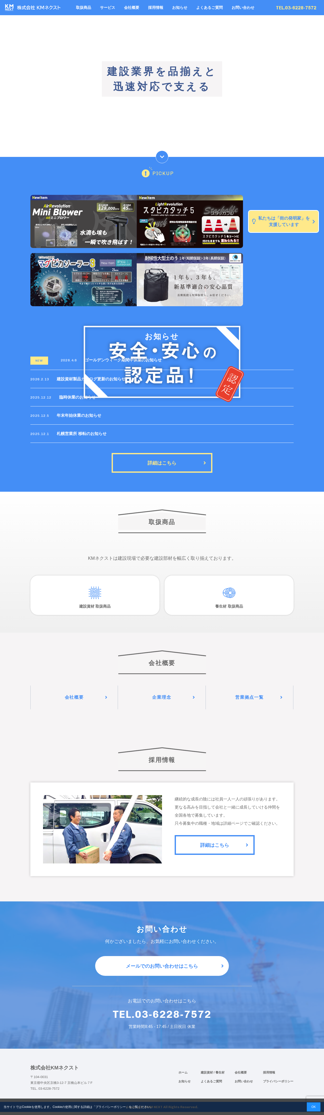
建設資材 (207, 1075)
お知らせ (179, 7)
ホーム (183, 1075)
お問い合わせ (243, 7)
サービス (107, 7)
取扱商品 (83, 7)
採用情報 (155, 7)
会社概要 (131, 7)
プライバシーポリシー (278, 1084)
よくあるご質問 (209, 7)
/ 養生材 (219, 1075)
